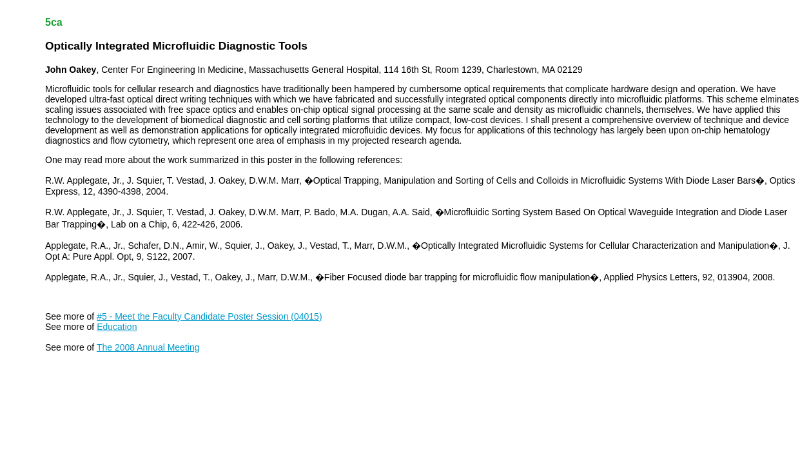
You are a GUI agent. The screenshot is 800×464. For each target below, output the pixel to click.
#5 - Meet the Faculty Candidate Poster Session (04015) (209, 316)
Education (117, 327)
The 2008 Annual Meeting (148, 347)
